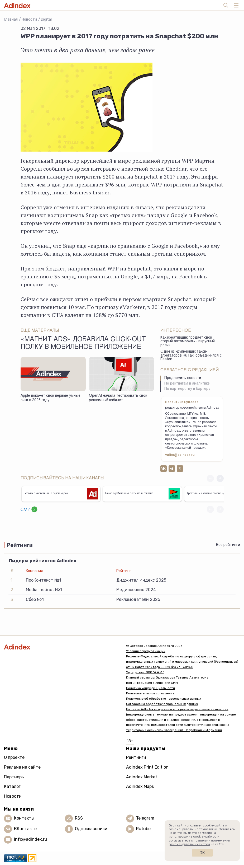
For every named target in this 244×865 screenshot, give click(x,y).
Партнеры (14, 776)
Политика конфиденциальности (150, 688)
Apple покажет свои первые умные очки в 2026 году (50, 398)
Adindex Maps (140, 786)
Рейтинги (136, 757)
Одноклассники (91, 828)
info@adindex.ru (30, 839)
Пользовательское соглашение (150, 693)
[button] (220, 478)
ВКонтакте (25, 828)
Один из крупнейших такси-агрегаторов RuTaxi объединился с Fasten (191, 355)
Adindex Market (141, 776)
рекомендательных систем (189, 844)
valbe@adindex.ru (180, 455)
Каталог (12, 786)
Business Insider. (90, 192)
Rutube (143, 828)
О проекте (14, 757)
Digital (46, 19)
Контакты (24, 818)
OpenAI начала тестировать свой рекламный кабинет (118, 398)
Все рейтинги (228, 545)
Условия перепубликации (145, 651)
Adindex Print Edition (147, 767)
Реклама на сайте (22, 767)
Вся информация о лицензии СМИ (152, 683)
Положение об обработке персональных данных (163, 698)
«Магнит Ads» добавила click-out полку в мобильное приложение (83, 343)
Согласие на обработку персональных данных (162, 704)
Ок (202, 852)
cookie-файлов (205, 836)
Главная (11, 19)
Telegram (145, 818)
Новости (29, 19)
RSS (79, 818)
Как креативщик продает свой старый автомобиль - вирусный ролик (187, 341)
